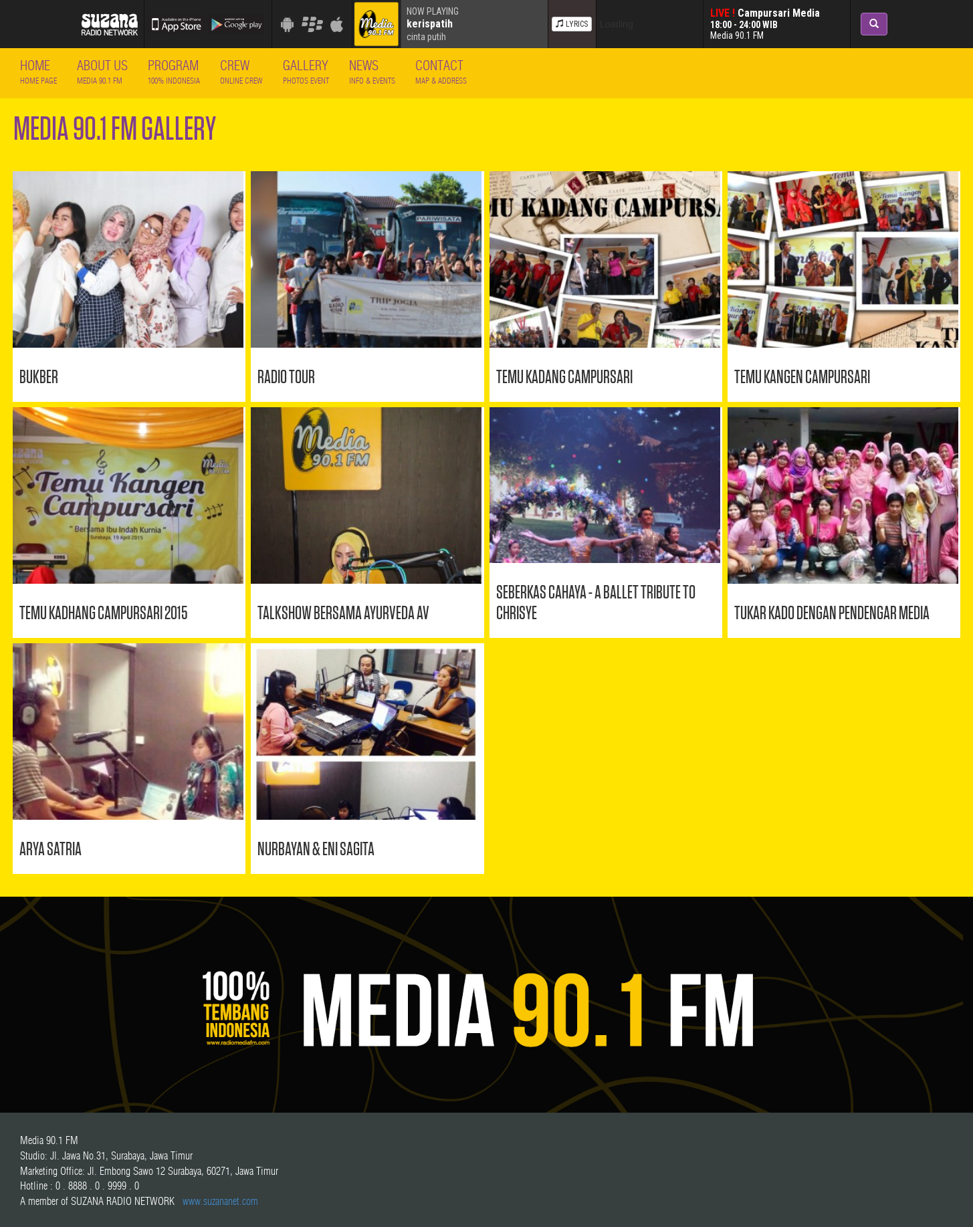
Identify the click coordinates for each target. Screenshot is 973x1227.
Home (38, 71)
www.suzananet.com (220, 1201)
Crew (241, 71)
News (372, 71)
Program (174, 71)
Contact (441, 71)
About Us (102, 71)
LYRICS (572, 24)
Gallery (306, 71)
